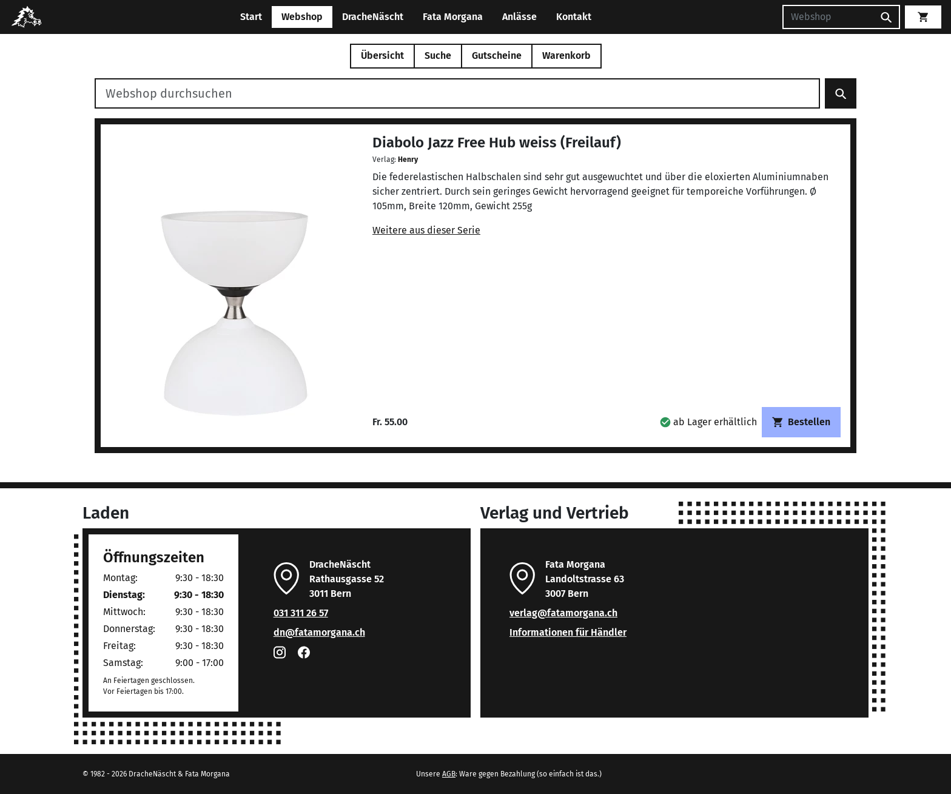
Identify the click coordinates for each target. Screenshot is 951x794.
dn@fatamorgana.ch (319, 632)
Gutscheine (497, 55)
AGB (448, 774)
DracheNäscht (372, 16)
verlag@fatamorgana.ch (563, 613)
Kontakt (573, 16)
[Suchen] (827, 17)
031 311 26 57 (301, 613)
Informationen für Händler (568, 632)
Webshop (302, 16)
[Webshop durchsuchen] (457, 93)
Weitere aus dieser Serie (426, 230)
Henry (408, 159)
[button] (708, 422)
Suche (438, 55)
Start (251, 16)
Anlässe (519, 16)
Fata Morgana (453, 16)
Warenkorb (566, 55)
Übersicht (382, 55)
